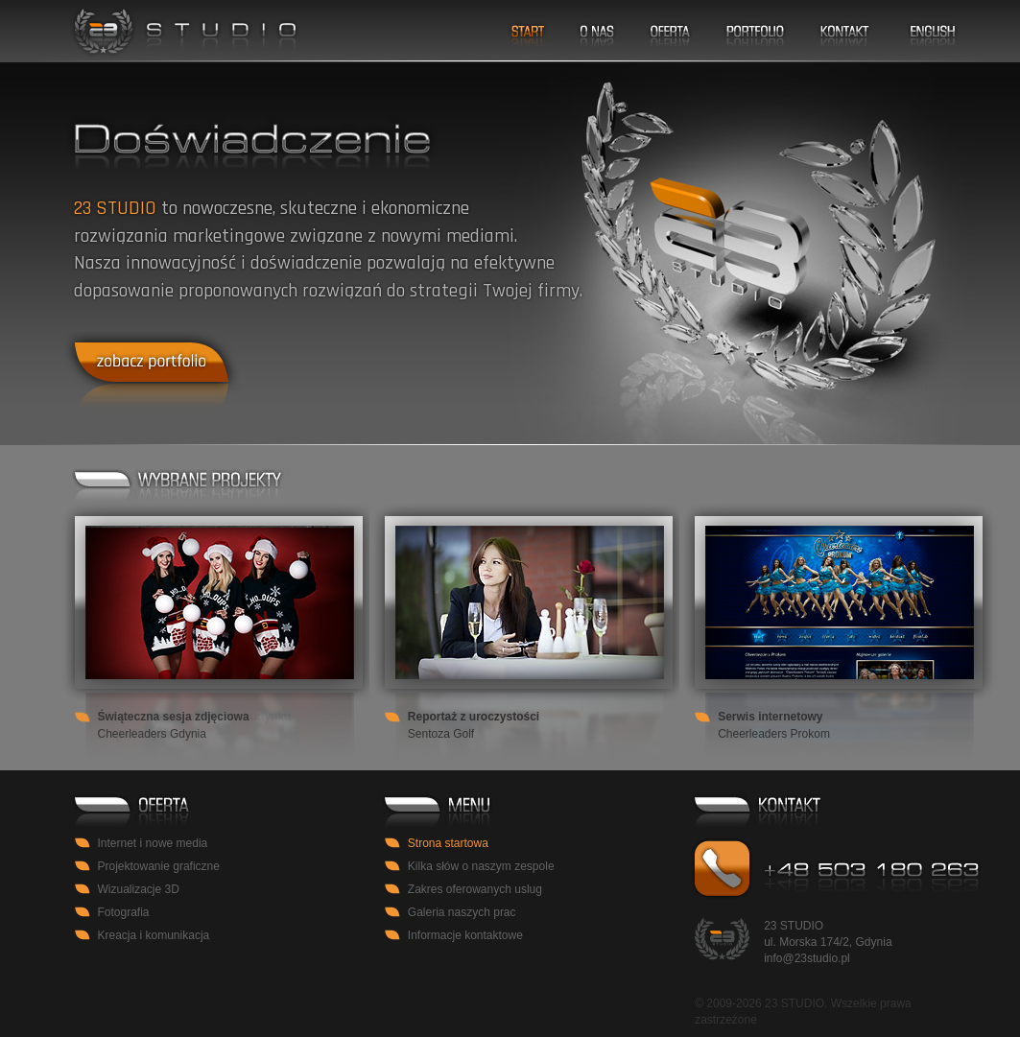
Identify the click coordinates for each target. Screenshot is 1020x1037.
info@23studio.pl (807, 958)
